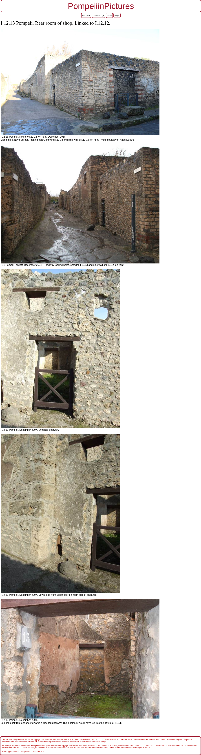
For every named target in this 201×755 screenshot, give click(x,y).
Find (109, 15)
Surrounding (98, 15)
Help (117, 15)
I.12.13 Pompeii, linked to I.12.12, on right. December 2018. (33, 136)
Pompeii (86, 15)
